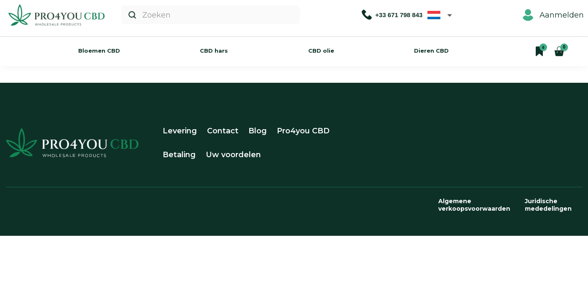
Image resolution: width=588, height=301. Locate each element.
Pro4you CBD (303, 130)
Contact (222, 130)
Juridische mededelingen (548, 204)
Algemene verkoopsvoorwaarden (474, 204)
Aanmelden (553, 15)
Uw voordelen (233, 154)
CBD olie (321, 50)
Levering (180, 130)
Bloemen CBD (99, 50)
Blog (257, 130)
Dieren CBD (431, 50)
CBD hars (214, 50)
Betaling (179, 154)
